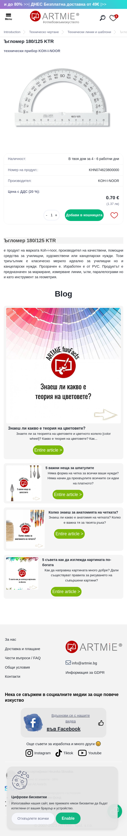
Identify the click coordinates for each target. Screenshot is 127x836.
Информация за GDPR (85, 672)
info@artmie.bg (84, 663)
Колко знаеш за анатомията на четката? (83, 512)
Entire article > (48, 450)
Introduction (12, 32)
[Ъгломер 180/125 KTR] (63, 101)
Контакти (12, 676)
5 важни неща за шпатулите (69, 468)
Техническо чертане (44, 32)
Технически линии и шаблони (89, 32)
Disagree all (33, 819)
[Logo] (54, 17)
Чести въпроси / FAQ (23, 658)
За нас (10, 639)
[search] (102, 18)
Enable (68, 818)
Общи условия (17, 667)
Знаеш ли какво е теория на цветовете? (46, 428)
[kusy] (51, 215)
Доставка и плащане (22, 649)
